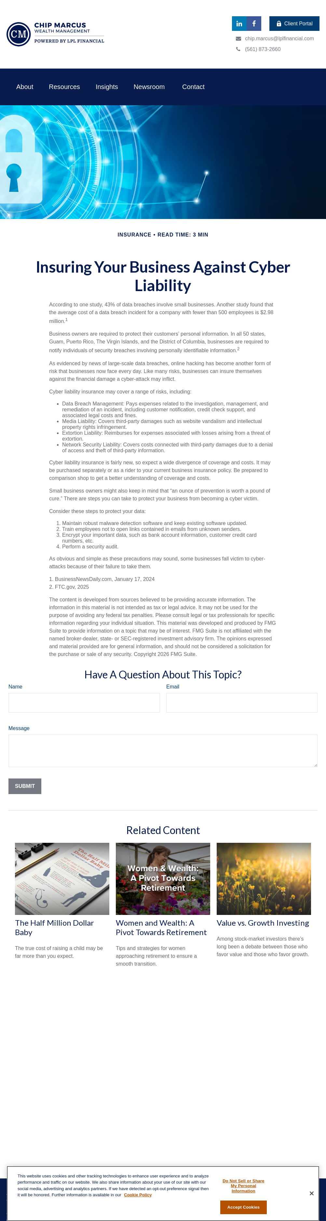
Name (15, 686)
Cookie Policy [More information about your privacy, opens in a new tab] (138, 1194)
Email (172, 686)
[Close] (312, 1193)
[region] (163, 1193)
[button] (24, 87)
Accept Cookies (243, 1207)
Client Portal (294, 24)
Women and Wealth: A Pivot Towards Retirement (161, 927)
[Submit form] (24, 786)
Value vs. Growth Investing (263, 922)
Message (19, 728)
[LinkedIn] (239, 23)
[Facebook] (254, 23)
